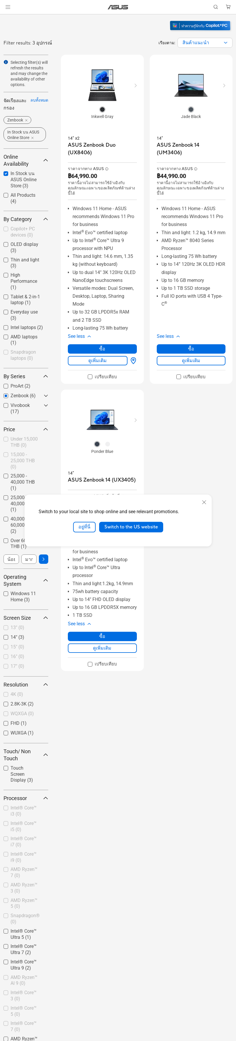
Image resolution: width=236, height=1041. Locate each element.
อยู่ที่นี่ (84, 527)
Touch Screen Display (22, 774)
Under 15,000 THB (24, 442)
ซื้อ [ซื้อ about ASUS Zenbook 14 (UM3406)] (191, 349)
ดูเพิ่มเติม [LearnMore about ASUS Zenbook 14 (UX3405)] (102, 648)
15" (17, 647)
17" (17, 666)
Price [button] (26, 429)
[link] (118, 7)
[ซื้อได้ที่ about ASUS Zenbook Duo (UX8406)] (132, 360)
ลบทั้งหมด (39, 100)
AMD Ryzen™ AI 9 (24, 980)
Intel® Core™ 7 (24, 1026)
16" (17, 656)
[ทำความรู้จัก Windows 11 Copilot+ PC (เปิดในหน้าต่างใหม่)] (200, 31)
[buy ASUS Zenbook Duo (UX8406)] (102, 149)
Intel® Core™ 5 (24, 1011)
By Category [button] (26, 219)
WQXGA (22, 713)
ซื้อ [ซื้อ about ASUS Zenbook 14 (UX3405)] (102, 636)
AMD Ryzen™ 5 (24, 903)
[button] (8, 7)
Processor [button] (26, 798)
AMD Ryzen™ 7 (24, 872)
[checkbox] (26, 232)
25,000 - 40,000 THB (23, 482)
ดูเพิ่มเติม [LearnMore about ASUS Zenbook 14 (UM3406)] (191, 360)
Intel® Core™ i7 (24, 841)
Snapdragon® (25, 918)
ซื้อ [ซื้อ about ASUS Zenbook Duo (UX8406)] (102, 349)
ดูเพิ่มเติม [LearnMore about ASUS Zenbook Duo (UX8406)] (97, 360)
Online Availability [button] (26, 160)
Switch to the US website (131, 527)
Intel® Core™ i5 (24, 826)
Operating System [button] (26, 580)
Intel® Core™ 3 (24, 995)
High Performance (24, 281)
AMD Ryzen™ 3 (24, 888)
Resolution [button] (26, 685)
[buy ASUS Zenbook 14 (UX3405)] (102, 480)
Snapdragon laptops (23, 355)
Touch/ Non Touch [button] (26, 754)
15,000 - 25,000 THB (23, 461)
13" (17, 627)
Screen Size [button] (26, 618)
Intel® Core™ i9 (24, 857)
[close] (204, 502)
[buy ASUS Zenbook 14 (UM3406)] (191, 149)
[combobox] (205, 43)
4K (17, 694)
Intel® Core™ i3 (24, 811)
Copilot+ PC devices (23, 232)
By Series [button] (26, 376)
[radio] (102, 109)
